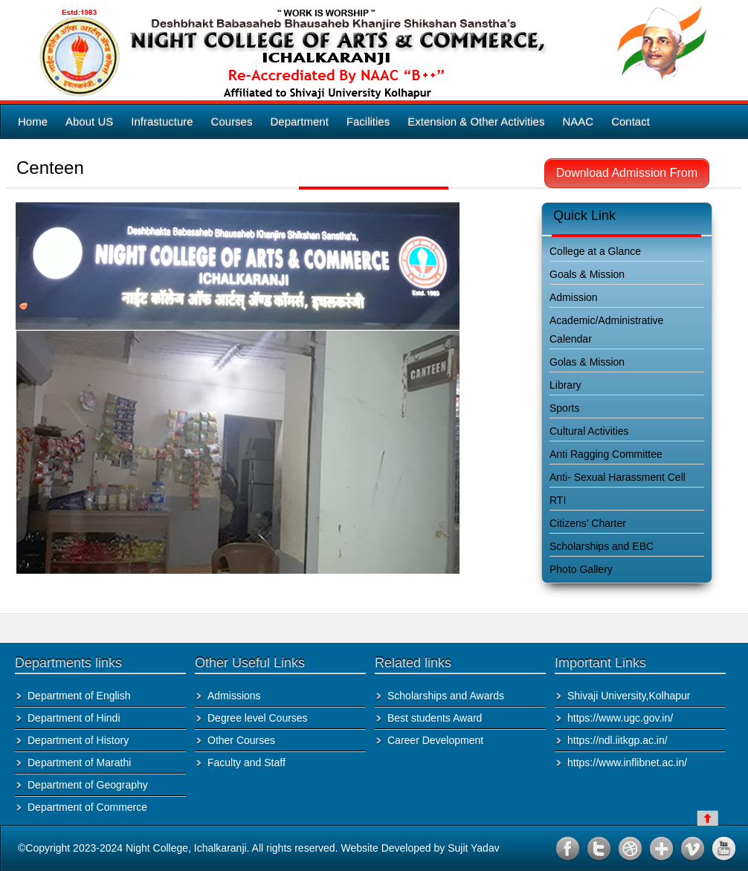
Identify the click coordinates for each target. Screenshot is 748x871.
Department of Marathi (79, 762)
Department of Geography (88, 785)
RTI (557, 500)
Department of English (79, 696)
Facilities (368, 121)
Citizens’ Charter (587, 523)
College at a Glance (595, 251)
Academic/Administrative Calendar (606, 329)
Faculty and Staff (246, 762)
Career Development (435, 740)
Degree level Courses (257, 718)
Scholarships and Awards (445, 696)
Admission (573, 297)
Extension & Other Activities (475, 121)
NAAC (577, 121)
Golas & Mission (587, 362)
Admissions (234, 696)
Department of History (78, 740)
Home (33, 121)
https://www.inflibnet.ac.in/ (627, 762)
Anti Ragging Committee (605, 454)
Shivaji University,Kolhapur (628, 696)
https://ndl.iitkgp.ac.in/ (617, 740)
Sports (564, 408)
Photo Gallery (581, 569)
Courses (232, 121)
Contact (630, 121)
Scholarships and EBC (601, 546)
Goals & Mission (587, 274)
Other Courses (241, 740)
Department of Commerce (87, 807)
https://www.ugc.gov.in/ (620, 718)
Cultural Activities (589, 431)
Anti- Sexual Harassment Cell (617, 477)
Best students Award (434, 718)
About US (89, 121)
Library (565, 385)
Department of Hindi (74, 718)
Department (299, 121)
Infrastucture (162, 121)
